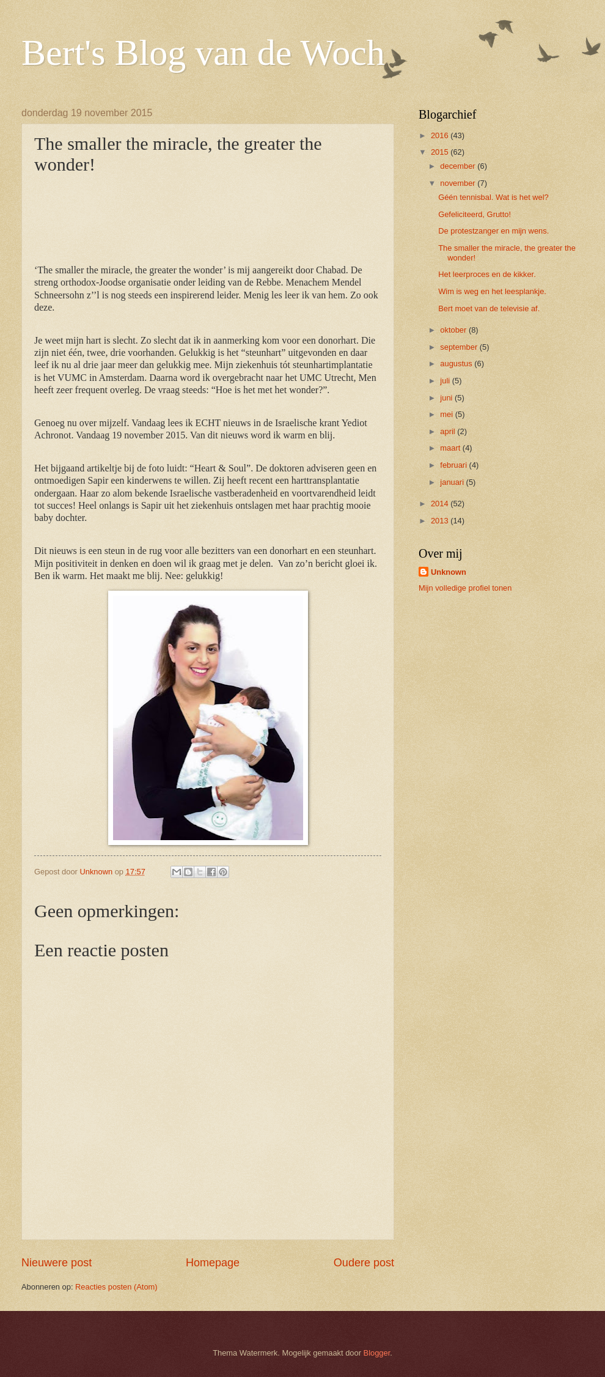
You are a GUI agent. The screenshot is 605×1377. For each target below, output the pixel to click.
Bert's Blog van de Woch (203, 52)
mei (447, 414)
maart (451, 447)
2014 (440, 503)
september (459, 347)
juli (446, 380)
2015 (440, 152)
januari (453, 482)
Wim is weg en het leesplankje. (492, 291)
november (458, 183)
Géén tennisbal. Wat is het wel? (493, 197)
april (448, 431)
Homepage (213, 1263)
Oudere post (364, 1263)
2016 (440, 135)
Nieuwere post (56, 1263)
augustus (457, 363)
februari (454, 465)
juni (447, 397)
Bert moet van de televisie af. (489, 308)
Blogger (377, 1352)
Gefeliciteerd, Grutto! (474, 214)
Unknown (448, 572)
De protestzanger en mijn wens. (493, 230)
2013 (440, 520)
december (458, 166)
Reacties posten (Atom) (116, 1286)
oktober (454, 329)
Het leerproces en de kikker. (487, 274)
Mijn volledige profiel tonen (465, 588)
